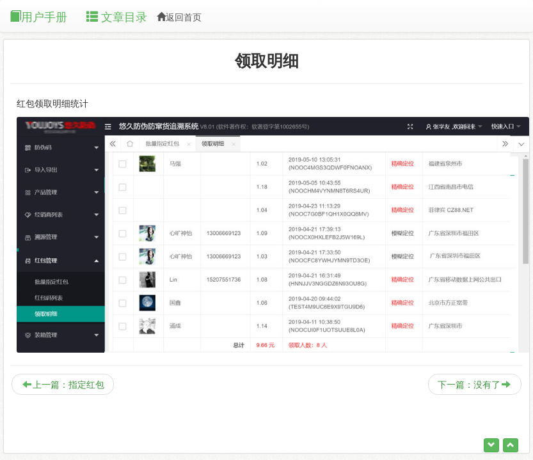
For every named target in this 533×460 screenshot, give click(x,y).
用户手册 (38, 17)
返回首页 (179, 17)
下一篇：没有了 (474, 384)
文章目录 (116, 17)
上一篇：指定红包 (63, 384)
